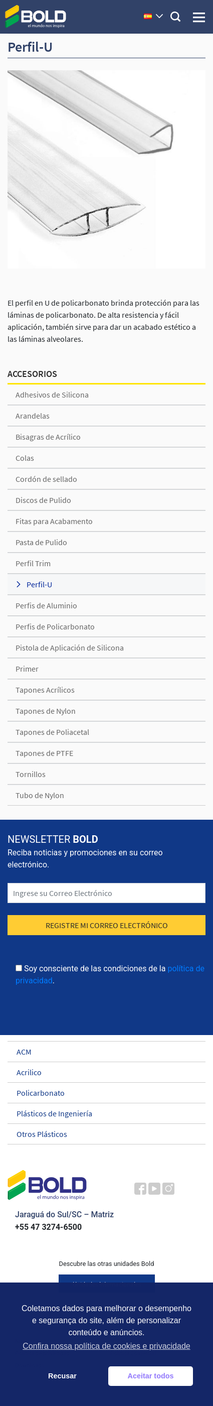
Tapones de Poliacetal (52, 732)
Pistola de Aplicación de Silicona (70, 648)
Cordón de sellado (46, 479)
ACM (102, 1052)
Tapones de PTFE (44, 753)
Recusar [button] (62, 1376)
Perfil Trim (33, 563)
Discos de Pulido (43, 500)
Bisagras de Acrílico (48, 437)
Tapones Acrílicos (45, 690)
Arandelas (33, 416)
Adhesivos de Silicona (52, 395)
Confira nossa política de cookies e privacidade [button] (106, 1346)
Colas (25, 458)
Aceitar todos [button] (151, 1376)
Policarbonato (102, 1093)
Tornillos (31, 774)
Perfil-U (39, 584)
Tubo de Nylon (40, 795)
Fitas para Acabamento (54, 521)
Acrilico (102, 1072)
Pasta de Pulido (41, 542)
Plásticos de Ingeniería (102, 1113)
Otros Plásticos (102, 1134)
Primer (27, 669)
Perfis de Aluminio (46, 605)
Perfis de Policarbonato (55, 626)
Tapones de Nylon (46, 711)
